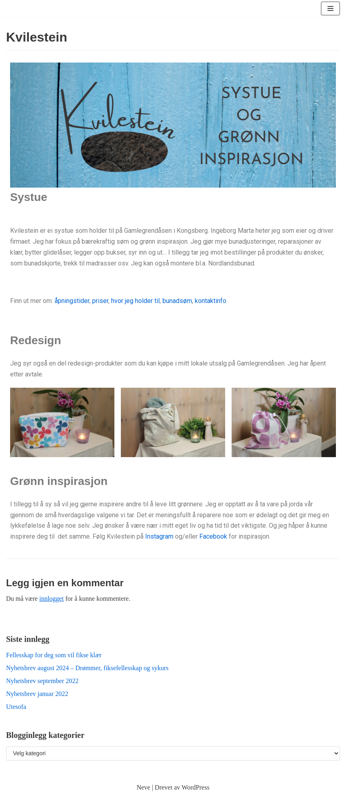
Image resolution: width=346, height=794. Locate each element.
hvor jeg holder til (135, 301)
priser (99, 301)
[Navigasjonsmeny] (330, 8)
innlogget (51, 598)
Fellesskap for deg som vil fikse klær (53, 655)
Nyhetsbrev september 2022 (42, 680)
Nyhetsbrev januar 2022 (37, 693)
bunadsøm (177, 301)
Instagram (159, 536)
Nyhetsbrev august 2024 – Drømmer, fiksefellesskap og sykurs (87, 667)
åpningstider (72, 301)
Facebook (213, 536)
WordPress (195, 787)
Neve (143, 787)
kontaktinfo (210, 301)
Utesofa (16, 706)
